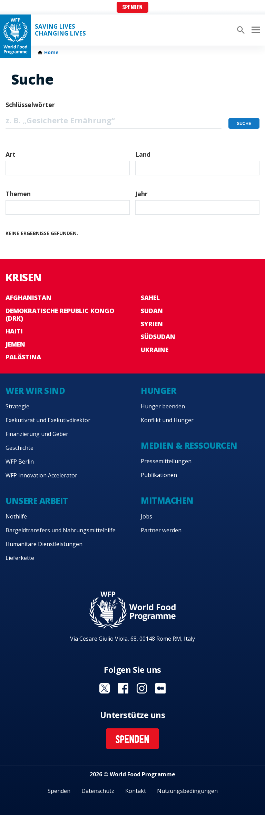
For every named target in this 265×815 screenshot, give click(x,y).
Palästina (23, 357)
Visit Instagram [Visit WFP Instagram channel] (142, 688)
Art (11, 154)
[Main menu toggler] (254, 30)
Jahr (141, 194)
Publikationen (159, 475)
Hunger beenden (163, 406)
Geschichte (19, 448)
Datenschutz (97, 791)
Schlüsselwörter (30, 104)
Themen (18, 194)
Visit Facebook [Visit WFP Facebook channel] (123, 688)
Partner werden (161, 530)
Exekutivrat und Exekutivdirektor (48, 420)
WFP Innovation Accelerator (41, 475)
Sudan (152, 311)
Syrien (152, 324)
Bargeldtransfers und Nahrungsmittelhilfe (61, 530)
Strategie (17, 406)
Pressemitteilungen (166, 461)
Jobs (146, 516)
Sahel (150, 297)
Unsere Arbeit (37, 500)
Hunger (158, 390)
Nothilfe (16, 516)
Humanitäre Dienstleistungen (44, 544)
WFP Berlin (20, 461)
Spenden (132, 7)
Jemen (15, 344)
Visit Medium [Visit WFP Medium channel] (160, 688)
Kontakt (135, 791)
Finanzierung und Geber (37, 434)
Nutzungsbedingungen (187, 791)
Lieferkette (20, 558)
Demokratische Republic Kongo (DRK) (60, 314)
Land (142, 154)
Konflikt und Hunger (167, 420)
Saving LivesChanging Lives (60, 30)
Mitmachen (167, 500)
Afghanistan (28, 297)
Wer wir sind (35, 390)
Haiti (14, 331)
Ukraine (154, 350)
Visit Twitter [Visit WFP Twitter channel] (104, 688)
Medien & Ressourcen (189, 445)
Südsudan (158, 336)
